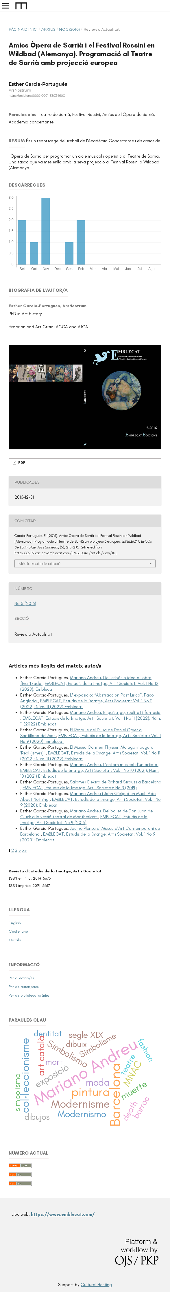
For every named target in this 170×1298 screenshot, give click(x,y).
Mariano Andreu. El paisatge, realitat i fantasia (115, 712)
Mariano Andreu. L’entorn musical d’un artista (114, 764)
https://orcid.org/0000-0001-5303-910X (37, 96)
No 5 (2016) (69, 29)
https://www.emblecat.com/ (63, 1214)
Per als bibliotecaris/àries (29, 995)
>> (24, 850)
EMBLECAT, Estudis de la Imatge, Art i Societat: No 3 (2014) (80, 787)
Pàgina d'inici (23, 29)
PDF (21, 462)
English (15, 922)
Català (15, 940)
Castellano (18, 931)
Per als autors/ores (23, 987)
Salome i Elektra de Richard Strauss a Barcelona (115, 782)
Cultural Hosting (96, 1284)
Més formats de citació (39, 563)
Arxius (48, 29)
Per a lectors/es (21, 978)
